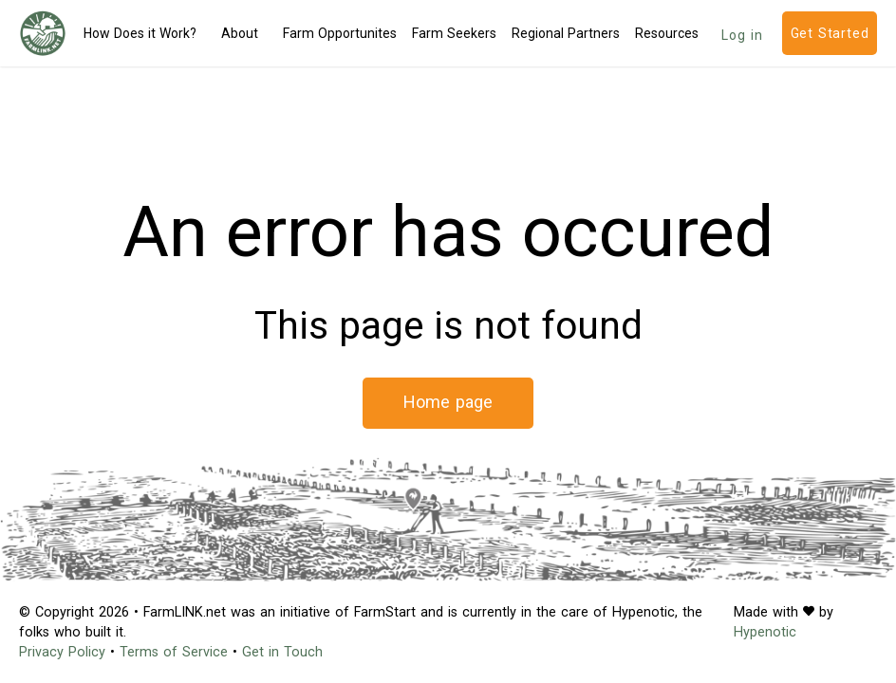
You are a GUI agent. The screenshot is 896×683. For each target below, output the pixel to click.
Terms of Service (174, 652)
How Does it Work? (140, 33)
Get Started (830, 33)
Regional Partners (566, 33)
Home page (448, 402)
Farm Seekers (454, 33)
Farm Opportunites (340, 33)
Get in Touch (282, 652)
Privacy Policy (62, 652)
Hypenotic (765, 632)
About (239, 33)
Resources (667, 33)
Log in (742, 35)
